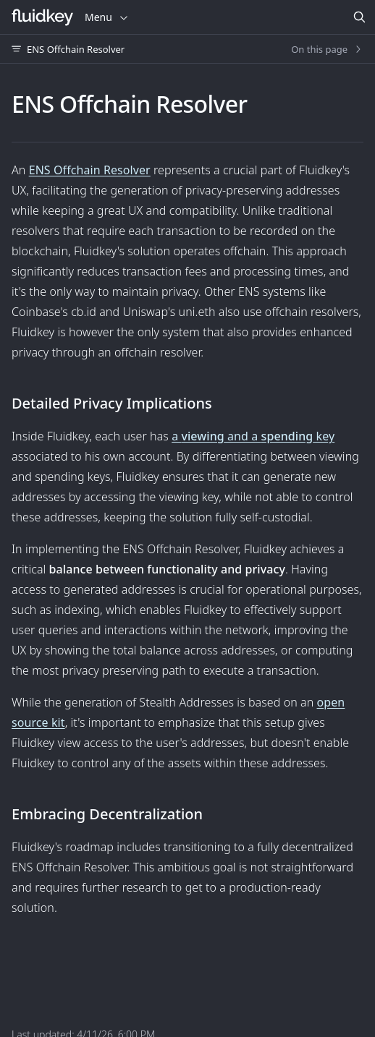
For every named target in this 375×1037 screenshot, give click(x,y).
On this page (327, 49)
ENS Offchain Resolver (90, 170)
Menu (107, 17)
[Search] (359, 17)
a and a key (253, 436)
